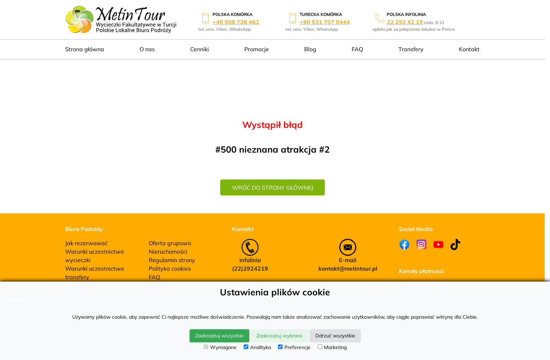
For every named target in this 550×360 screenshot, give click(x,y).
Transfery (411, 49)
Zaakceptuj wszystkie (219, 335)
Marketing (332, 347)
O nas (147, 49)
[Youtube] (438, 244)
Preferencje (294, 347)
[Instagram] (421, 244)
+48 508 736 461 (235, 21)
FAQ (357, 49)
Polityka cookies (170, 268)
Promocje (256, 49)
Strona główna (84, 49)
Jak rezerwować (86, 243)
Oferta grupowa (170, 243)
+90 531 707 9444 (325, 21)
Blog (310, 49)
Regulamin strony (172, 260)
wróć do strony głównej (272, 187)
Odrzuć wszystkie (335, 335)
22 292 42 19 (405, 21)
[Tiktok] (455, 244)
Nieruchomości (168, 251)
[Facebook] (404, 244)
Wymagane (220, 347)
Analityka (257, 347)
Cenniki (199, 49)
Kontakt (469, 49)
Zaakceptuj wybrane (279, 335)
